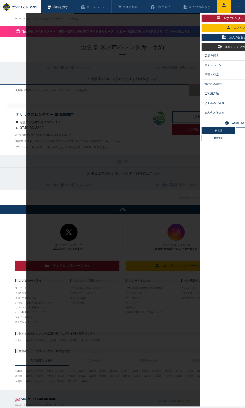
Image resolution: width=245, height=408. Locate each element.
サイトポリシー (134, 297)
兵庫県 (92, 376)
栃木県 (103, 371)
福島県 (81, 371)
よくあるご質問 (78, 297)
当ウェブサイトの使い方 (83, 293)
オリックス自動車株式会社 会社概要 (144, 288)
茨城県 (92, 371)
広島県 (63, 340)
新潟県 (168, 371)
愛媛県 (200, 376)
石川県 (189, 371)
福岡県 (73, 340)
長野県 (221, 371)
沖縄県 (84, 381)
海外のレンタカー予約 (26, 322)
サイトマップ (132, 302)
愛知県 (39, 376)
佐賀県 (18, 381)
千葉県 (134, 371)
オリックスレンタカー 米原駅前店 (44, 115)
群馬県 (113, 371)
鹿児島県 (95, 340)
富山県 (179, 371)
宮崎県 (60, 381)
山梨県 (210, 371)
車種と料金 (128, 7)
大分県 (50, 381)
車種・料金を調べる (25, 297)
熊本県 (84, 340)
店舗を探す (21, 293)
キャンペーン (93, 7)
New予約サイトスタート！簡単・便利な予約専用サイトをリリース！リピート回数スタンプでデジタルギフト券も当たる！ (106, 31)
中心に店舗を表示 (227, 114)
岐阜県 (18, 376)
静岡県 (29, 376)
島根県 (136, 376)
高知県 (210, 376)
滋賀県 (60, 376)
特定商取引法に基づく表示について (144, 312)
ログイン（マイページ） (177, 265)
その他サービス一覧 (191, 297)
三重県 (50, 376)
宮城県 (50, 371)
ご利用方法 (161, 7)
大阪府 (52, 340)
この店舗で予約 (201, 129)
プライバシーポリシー (137, 293)
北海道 (18, 371)
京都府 (29, 340)
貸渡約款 (130, 307)
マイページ (21, 288)
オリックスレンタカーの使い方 (86, 288)
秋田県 (60, 371)
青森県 (29, 371)
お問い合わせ (77, 302)
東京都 (145, 371)
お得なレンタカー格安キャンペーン (33, 302)
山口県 (168, 376)
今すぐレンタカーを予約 (67, 265)
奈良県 (103, 376)
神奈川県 (156, 371)
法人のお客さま (196, 7)
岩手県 (39, 371)
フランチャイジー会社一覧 (194, 288)
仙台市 (18, 340)
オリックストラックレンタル (196, 293)
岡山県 (147, 376)
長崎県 (29, 381)
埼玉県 (124, 371)
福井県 (200, 371)
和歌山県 (114, 376)
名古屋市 (41, 340)
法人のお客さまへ (24, 317)
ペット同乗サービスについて (30, 312)
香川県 (189, 376)
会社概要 (162, 401)
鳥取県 (126, 376)
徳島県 (179, 376)
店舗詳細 (201, 117)
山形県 (71, 371)
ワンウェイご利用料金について (31, 307)
